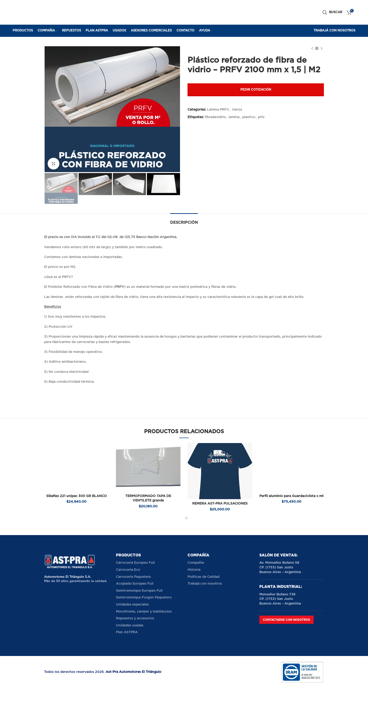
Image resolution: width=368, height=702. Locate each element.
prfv (261, 117)
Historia (194, 569)
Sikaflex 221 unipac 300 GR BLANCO (76, 496)
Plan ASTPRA (127, 632)
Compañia (196, 562)
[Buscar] (332, 12)
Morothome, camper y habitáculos (144, 611)
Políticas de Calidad (203, 577)
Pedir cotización (255, 89)
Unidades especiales (132, 604)
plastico (248, 117)
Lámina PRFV (218, 109)
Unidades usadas (129, 625)
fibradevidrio (215, 117)
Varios (237, 109)
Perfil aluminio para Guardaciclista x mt (291, 496)
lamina (234, 117)
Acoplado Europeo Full (134, 583)
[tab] (184, 220)
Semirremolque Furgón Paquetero (144, 597)
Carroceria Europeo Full (135, 562)
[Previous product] (312, 48)
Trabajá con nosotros (205, 583)
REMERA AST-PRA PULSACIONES (220, 503)
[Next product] (321, 48)
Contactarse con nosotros (286, 619)
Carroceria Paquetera (133, 577)
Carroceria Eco (128, 569)
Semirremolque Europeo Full (139, 590)
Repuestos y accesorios (135, 618)
